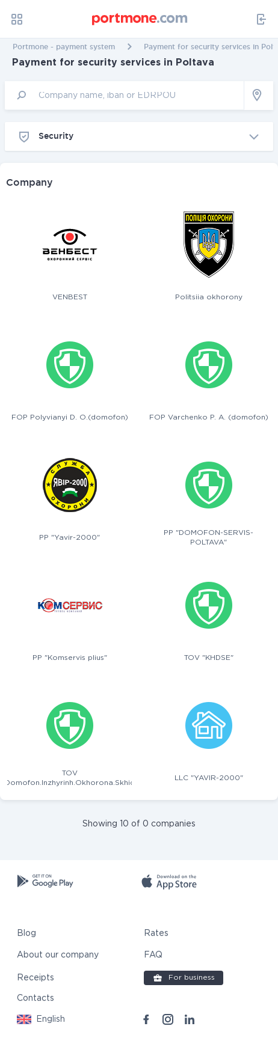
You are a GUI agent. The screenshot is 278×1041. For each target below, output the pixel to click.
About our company (58, 955)
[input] (124, 95)
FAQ (153, 955)
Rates (156, 933)
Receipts (35, 977)
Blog (26, 933)
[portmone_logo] (140, 19)
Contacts (35, 998)
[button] (41, 1019)
